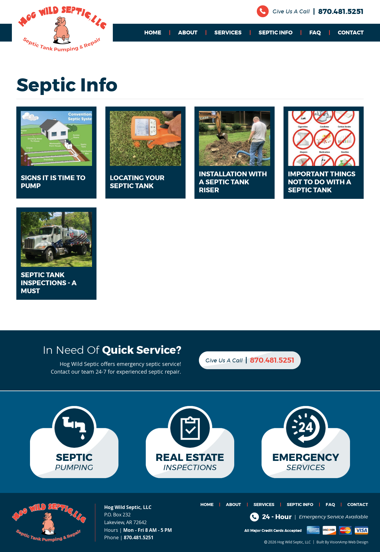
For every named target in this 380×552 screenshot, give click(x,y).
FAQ (315, 33)
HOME (152, 33)
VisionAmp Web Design (349, 541)
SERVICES (228, 33)
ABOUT (187, 33)
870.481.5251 (341, 11)
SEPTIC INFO (275, 33)
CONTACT (351, 33)
